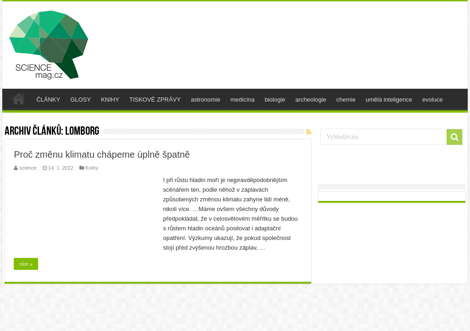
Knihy (91, 168)
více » (26, 264)
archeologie (311, 99)
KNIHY (110, 99)
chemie (346, 99)
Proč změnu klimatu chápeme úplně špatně (102, 154)
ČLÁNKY (48, 99)
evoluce (432, 99)
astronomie (205, 99)
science (27, 168)
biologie (275, 99)
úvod (19, 98)
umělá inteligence (389, 99)
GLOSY (80, 99)
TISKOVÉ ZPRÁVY (155, 99)
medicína (242, 99)
